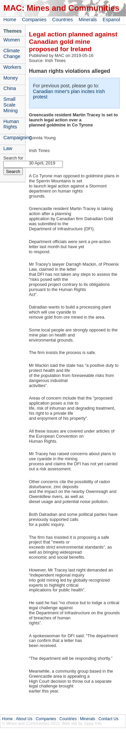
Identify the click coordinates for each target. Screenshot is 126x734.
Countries (62, 19)
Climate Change (11, 53)
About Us (24, 718)
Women (11, 39)
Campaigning (14, 137)
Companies (34, 19)
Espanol (111, 19)
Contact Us (108, 718)
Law (7, 148)
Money (10, 78)
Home (9, 19)
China (9, 88)
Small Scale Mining (10, 104)
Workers (12, 67)
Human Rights (11, 124)
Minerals (88, 19)
